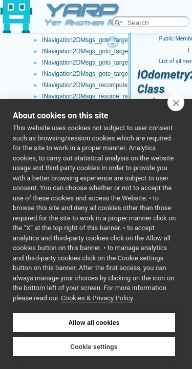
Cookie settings (93, 347)
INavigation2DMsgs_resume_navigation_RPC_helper (114, 96)
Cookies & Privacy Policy (97, 298)
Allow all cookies (93, 322)
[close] (175, 102)
